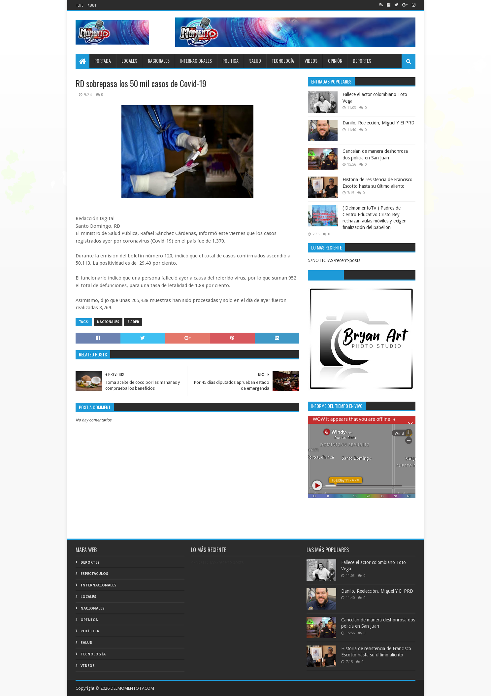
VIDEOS (311, 60)
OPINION (90, 620)
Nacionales (108, 322)
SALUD (255, 60)
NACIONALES (159, 60)
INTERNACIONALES (196, 60)
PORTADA (102, 60)
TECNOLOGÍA (283, 60)
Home (79, 5)
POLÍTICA (230, 60)
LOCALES (129, 60)
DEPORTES (362, 60)
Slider (133, 322)
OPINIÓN (335, 60)
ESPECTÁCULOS (94, 574)
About (92, 5)
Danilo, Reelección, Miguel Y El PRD (378, 122)
